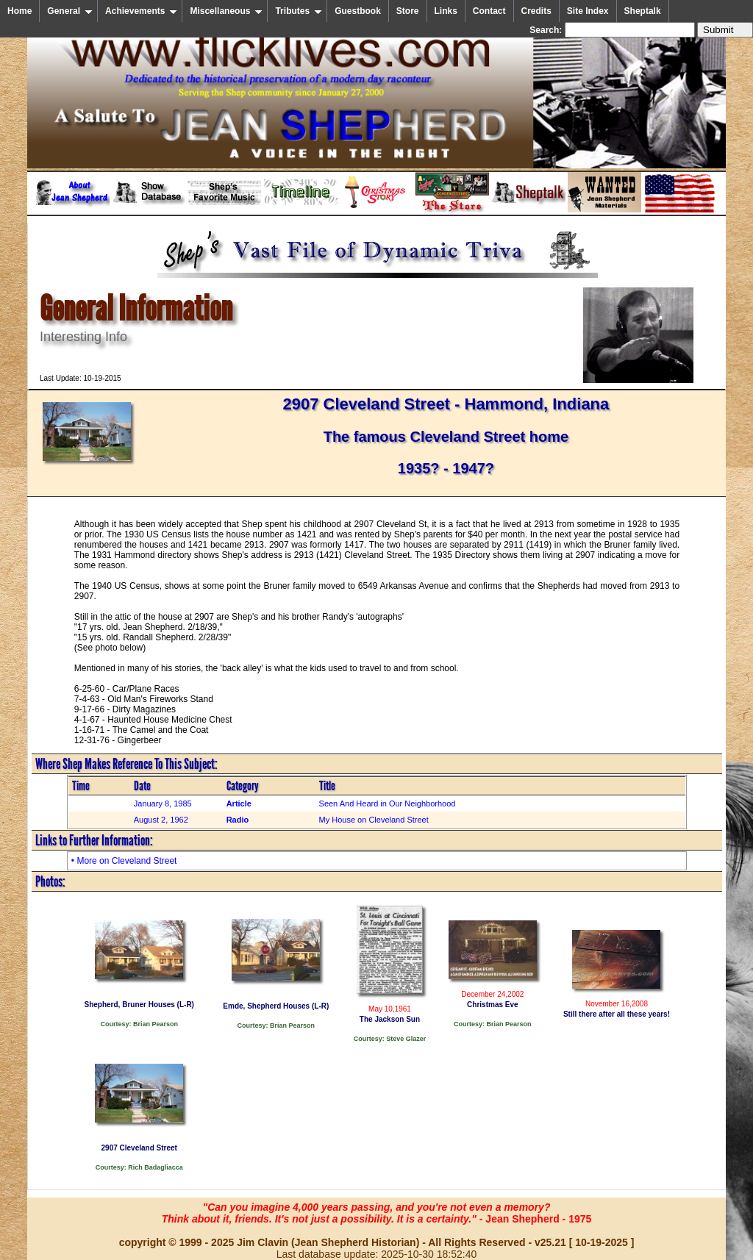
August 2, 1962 (161, 819)
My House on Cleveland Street (374, 819)
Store (407, 11)
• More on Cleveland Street (124, 861)
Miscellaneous (226, 11)
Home (19, 11)
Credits (536, 11)
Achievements (141, 11)
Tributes (298, 11)
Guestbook (358, 11)
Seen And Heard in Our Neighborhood (387, 803)
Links (446, 11)
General (70, 11)
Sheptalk (642, 11)
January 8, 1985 (163, 803)
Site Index (588, 11)
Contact (489, 11)
